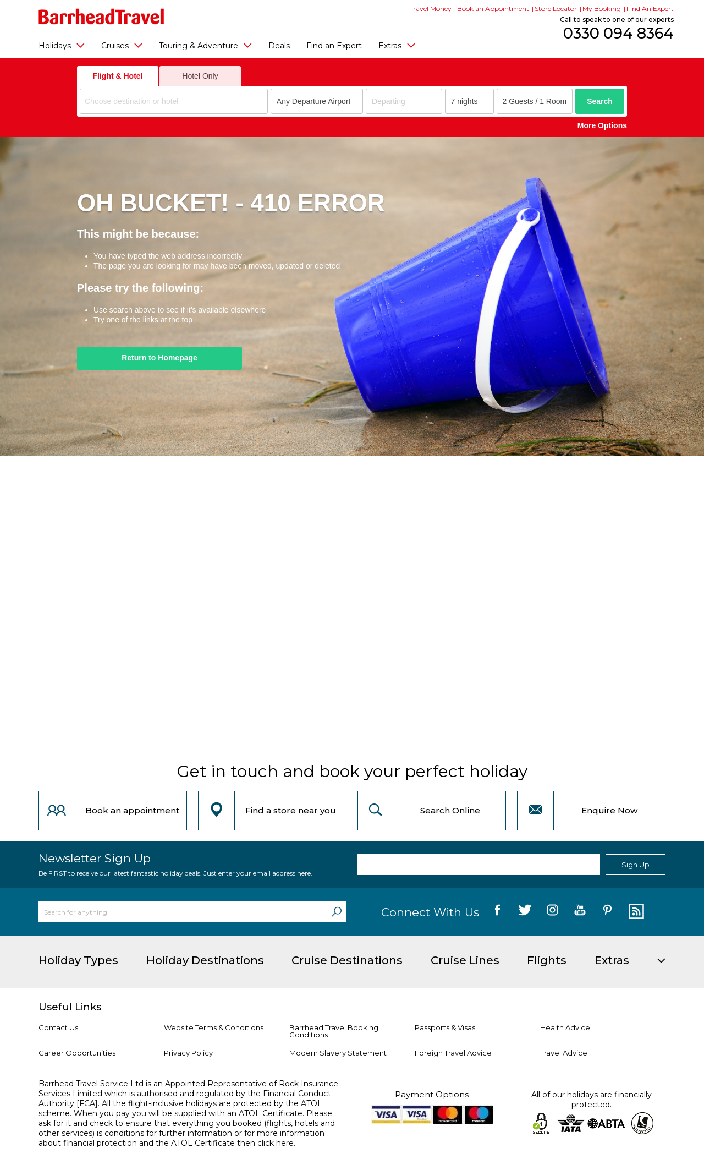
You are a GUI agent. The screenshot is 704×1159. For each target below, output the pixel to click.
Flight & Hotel (118, 76)
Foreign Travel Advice (453, 1052)
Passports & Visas (445, 1027)
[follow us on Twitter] (525, 912)
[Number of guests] (535, 101)
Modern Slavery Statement (338, 1052)
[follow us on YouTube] (580, 912)
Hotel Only (200, 76)
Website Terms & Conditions (213, 1027)
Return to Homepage (159, 357)
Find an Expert (334, 46)
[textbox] (175, 101)
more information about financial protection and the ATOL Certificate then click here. (181, 1138)
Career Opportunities (77, 1052)
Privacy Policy (188, 1052)
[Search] (336, 911)
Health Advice (565, 1027)
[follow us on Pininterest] (607, 912)
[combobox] (174, 101)
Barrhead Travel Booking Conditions (333, 1031)
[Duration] (469, 101)
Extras (396, 45)
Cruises (121, 45)
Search (600, 101)
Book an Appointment (493, 8)
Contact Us (58, 1027)
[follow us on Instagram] (552, 912)
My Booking (601, 8)
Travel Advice (563, 1052)
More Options (602, 125)
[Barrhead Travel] (101, 16)
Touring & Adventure (205, 45)
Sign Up (636, 864)
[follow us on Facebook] (497, 912)
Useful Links (69, 1007)
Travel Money (430, 8)
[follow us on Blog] (635, 912)
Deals (279, 46)
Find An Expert (650, 8)
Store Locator (556, 8)
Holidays (61, 45)
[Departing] (404, 101)
